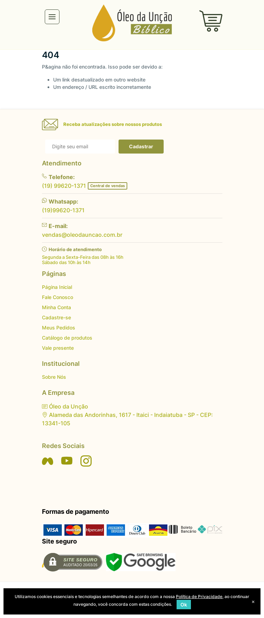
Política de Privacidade (199, 596)
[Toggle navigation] (52, 16)
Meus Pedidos (58, 328)
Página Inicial (57, 287)
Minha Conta (56, 307)
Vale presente (58, 348)
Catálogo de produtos (67, 338)
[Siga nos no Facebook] (47, 461)
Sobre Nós (54, 377)
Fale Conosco (57, 297)
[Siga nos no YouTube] (66, 461)
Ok (183, 605)
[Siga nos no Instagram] (86, 461)
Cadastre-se (56, 317)
